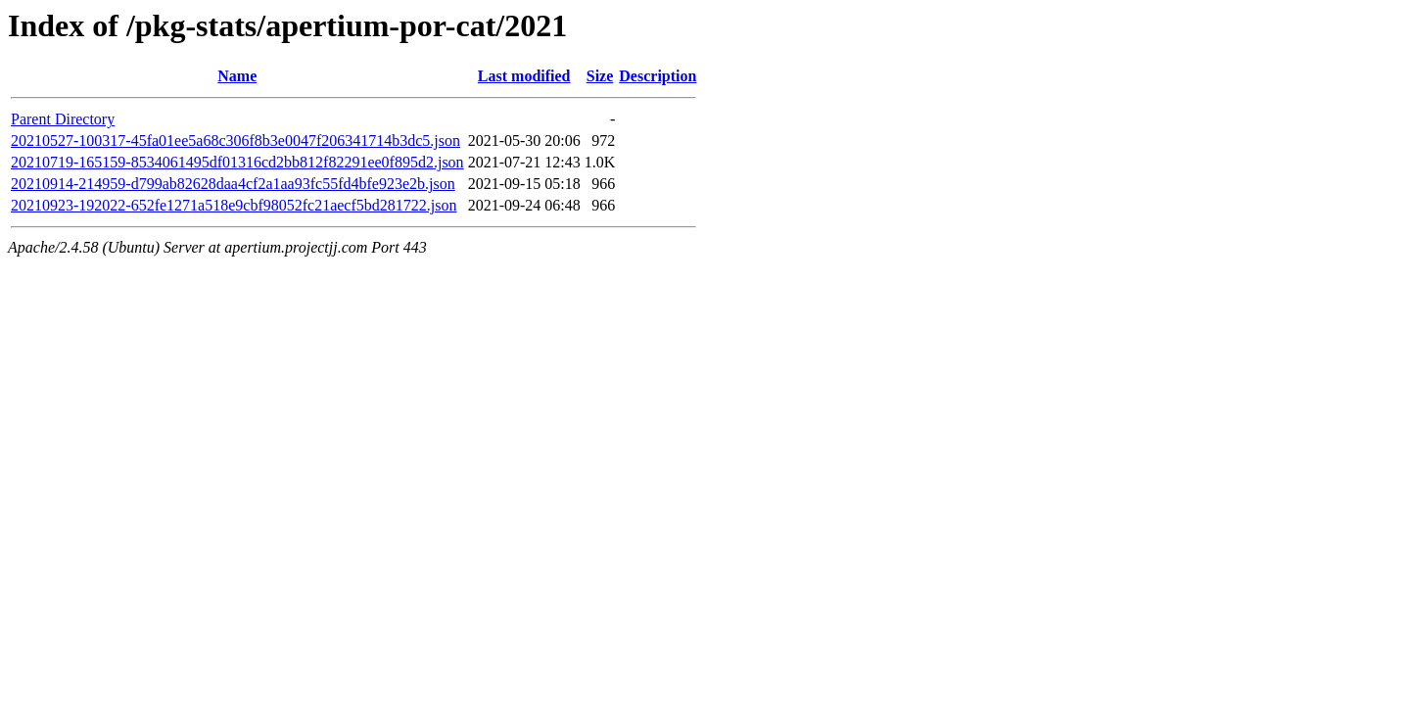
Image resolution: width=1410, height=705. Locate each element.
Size (600, 76)
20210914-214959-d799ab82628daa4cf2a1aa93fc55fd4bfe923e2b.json (233, 183)
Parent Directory (63, 119)
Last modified (524, 76)
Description (657, 76)
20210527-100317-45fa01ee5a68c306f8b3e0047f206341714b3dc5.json (235, 140)
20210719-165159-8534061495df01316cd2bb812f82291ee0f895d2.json (237, 162)
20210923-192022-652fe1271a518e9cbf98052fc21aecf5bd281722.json (233, 205)
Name (237, 76)
